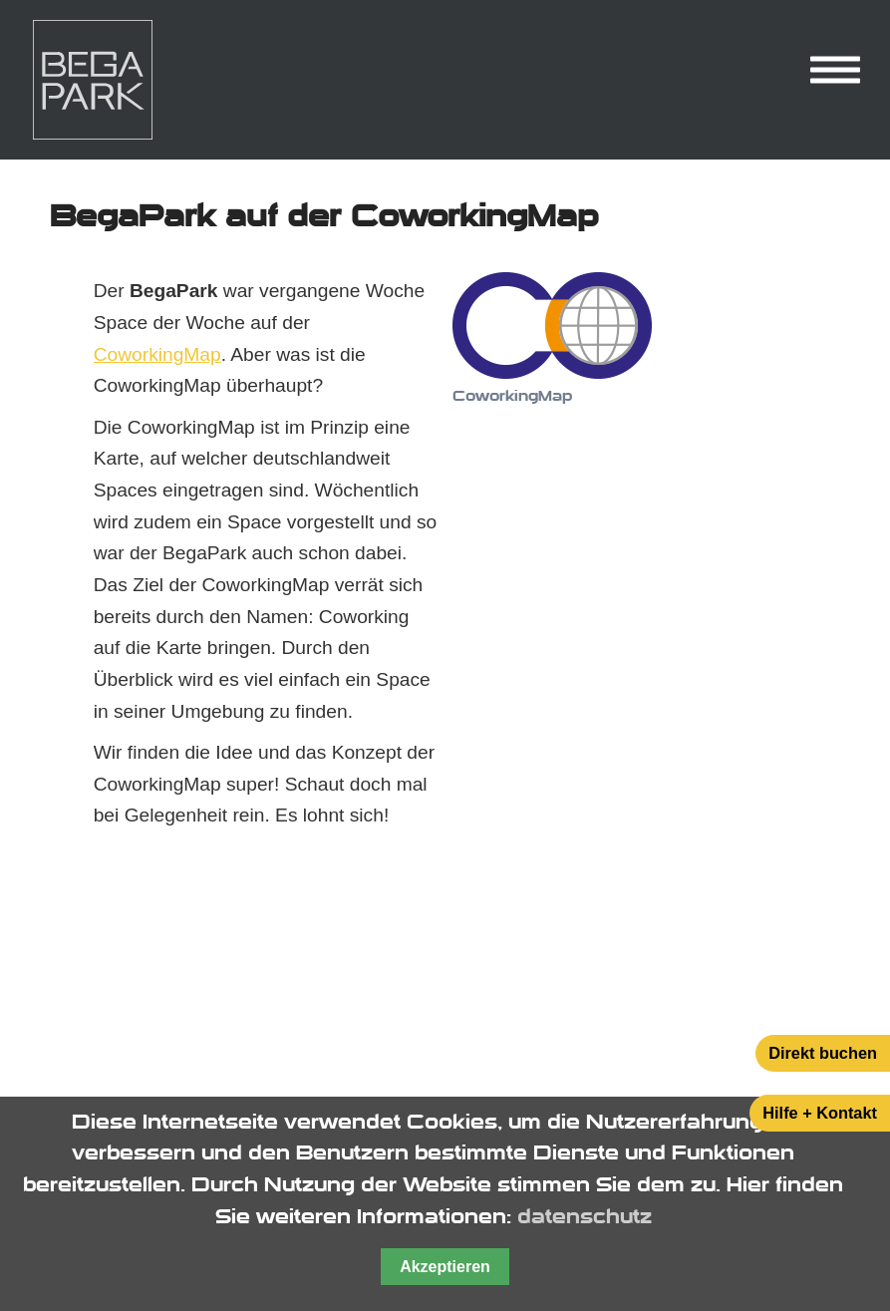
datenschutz (584, 1216)
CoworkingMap (157, 354)
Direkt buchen (822, 1053)
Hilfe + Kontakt (819, 1113)
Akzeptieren (445, 1266)
